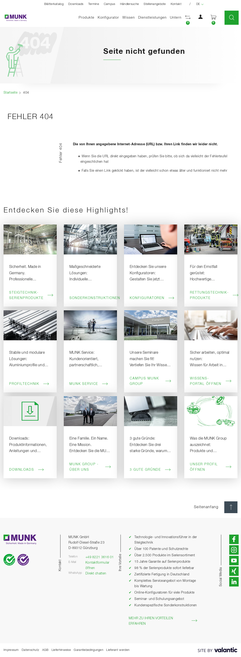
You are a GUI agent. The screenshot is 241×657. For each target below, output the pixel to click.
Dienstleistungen (152, 17)
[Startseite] (13, 18)
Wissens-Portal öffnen (211, 381)
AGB (45, 650)
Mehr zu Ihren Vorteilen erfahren (163, 621)
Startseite (10, 92)
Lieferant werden (117, 650)
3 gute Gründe (150, 470)
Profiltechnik (29, 384)
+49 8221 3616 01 (99, 557)
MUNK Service (88, 384)
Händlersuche (129, 4)
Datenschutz (30, 650)
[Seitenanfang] (230, 507)
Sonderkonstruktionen (90, 298)
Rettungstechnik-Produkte (211, 295)
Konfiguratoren (151, 298)
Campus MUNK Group (151, 381)
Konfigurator (108, 17)
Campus (109, 4)
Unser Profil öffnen (211, 467)
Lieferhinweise (61, 650)
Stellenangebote (155, 4)
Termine (93, 4)
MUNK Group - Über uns (90, 467)
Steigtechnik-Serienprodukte (30, 295)
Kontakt (176, 4)
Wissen (128, 17)
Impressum (11, 650)
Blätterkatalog (54, 4)
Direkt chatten (95, 573)
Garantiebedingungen (88, 650)
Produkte (86, 17)
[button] (187, 18)
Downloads (76, 4)
